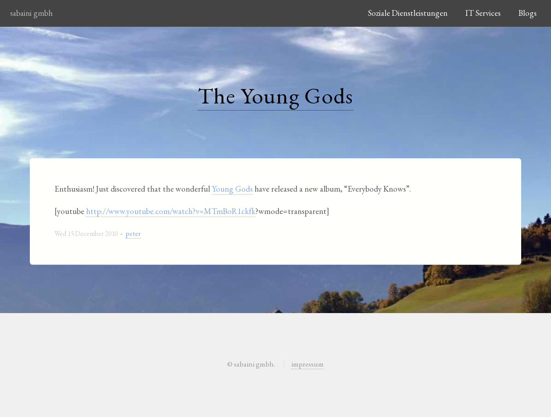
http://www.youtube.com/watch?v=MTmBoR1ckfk (170, 211)
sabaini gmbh (31, 12)
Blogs (528, 12)
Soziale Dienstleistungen (407, 12)
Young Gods (232, 188)
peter (133, 233)
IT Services (483, 12)
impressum (307, 364)
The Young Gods (276, 95)
